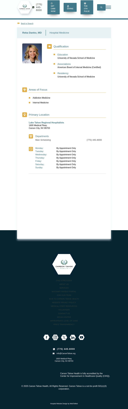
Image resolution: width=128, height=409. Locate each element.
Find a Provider (64, 281)
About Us (64, 284)
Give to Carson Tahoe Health (64, 299)
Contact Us (64, 313)
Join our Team (64, 295)
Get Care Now (53, 10)
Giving (70, 9)
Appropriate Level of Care (64, 321)
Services (64, 288)
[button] (101, 10)
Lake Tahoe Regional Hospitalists (46, 122)
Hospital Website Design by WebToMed (64, 404)
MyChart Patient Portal (64, 292)
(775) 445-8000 (39, 9)
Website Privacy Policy (64, 302)
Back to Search (27, 23)
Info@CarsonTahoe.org (66, 353)
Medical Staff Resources (64, 306)
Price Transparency (64, 324)
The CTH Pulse (87, 10)
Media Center (64, 317)
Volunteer (64, 310)
